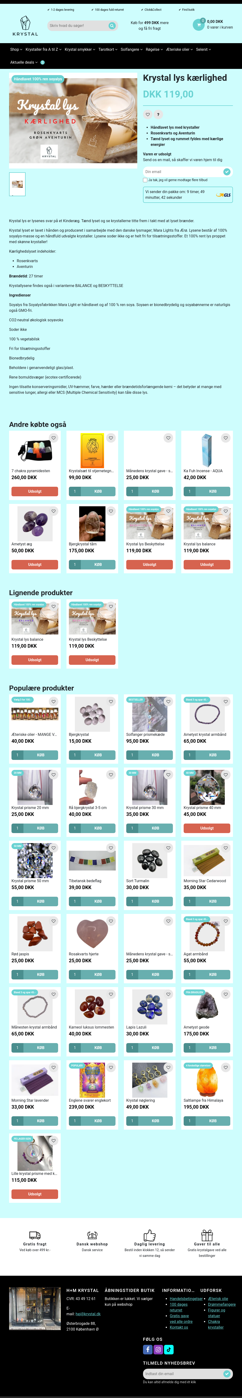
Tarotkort (108, 49)
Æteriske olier (179, 49)
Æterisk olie (218, 1298)
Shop (16, 49)
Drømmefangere (222, 1304)
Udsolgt (35, 491)
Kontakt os (179, 1327)
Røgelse (154, 49)
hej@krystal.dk (88, 1314)
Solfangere (132, 49)
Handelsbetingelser (186, 1298)
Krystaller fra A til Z (43, 49)
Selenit (203, 49)
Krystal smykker (80, 49)
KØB (98, 491)
